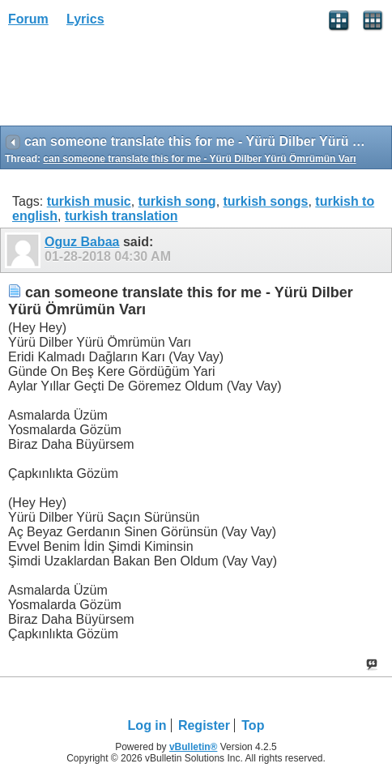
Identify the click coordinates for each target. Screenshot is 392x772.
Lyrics (85, 19)
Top (252, 725)
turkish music (89, 201)
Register (204, 725)
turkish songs (266, 201)
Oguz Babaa (82, 242)
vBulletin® (193, 747)
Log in (147, 725)
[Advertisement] (129, 81)
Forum (28, 19)
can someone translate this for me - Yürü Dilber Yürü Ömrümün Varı (199, 158)
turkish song (177, 201)
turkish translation (121, 216)
